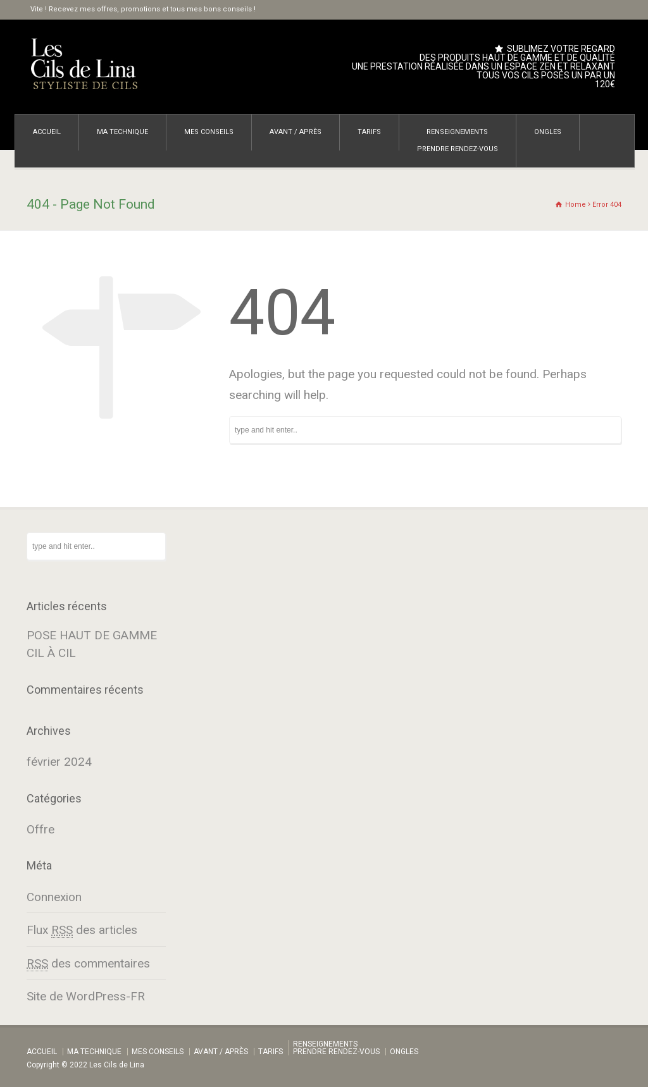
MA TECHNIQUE (122, 132)
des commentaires (88, 963)
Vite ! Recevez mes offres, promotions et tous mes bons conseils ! (143, 9)
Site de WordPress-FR (86, 996)
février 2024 (59, 761)
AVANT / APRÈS (295, 132)
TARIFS (369, 132)
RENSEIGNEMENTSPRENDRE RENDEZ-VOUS (457, 140)
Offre (40, 829)
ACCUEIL (47, 132)
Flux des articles (82, 930)
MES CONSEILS (209, 132)
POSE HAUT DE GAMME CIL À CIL (92, 644)
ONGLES (547, 132)
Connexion (54, 897)
